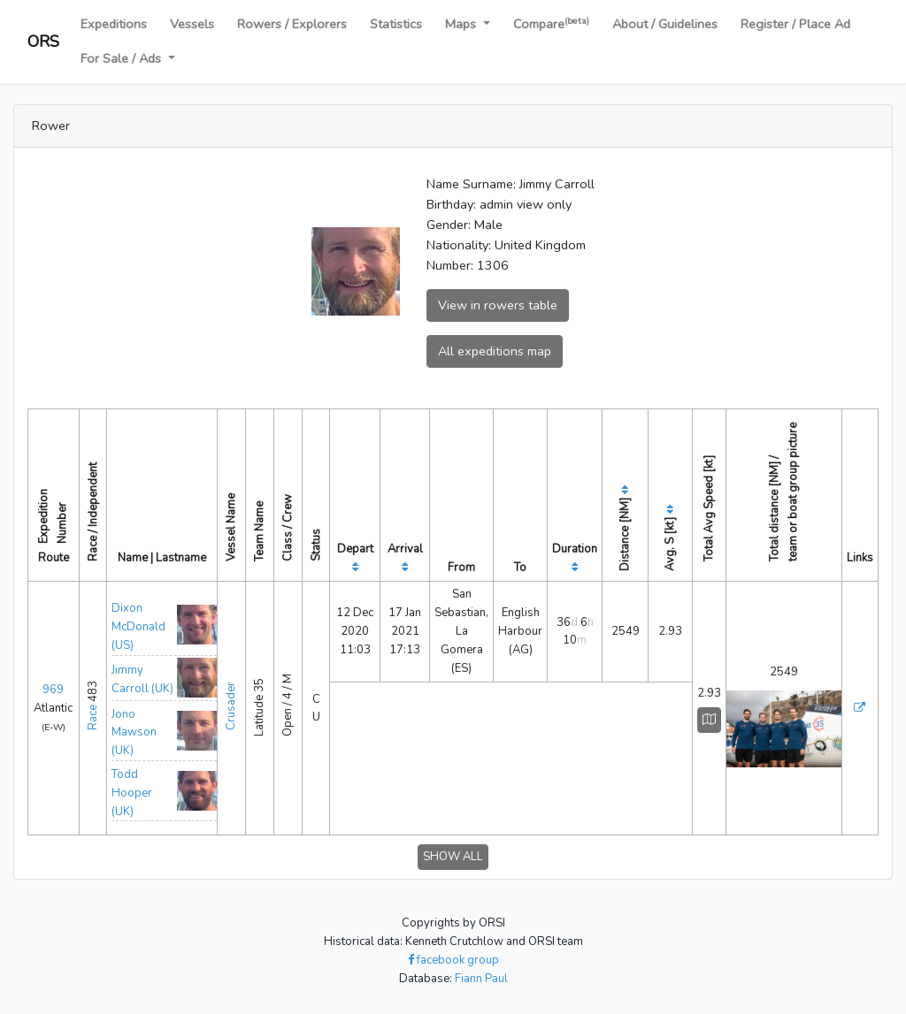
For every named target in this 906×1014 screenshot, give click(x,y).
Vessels (192, 24)
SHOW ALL (453, 857)
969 (53, 690)
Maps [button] (462, 24)
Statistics (396, 24)
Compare (551, 23)
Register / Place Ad (795, 24)
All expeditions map (494, 351)
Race (93, 717)
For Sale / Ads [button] (123, 58)
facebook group (453, 960)
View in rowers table (497, 305)
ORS (43, 41)
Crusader (231, 706)
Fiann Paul (481, 979)
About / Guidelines (665, 24)
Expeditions (114, 24)
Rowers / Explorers (292, 24)
